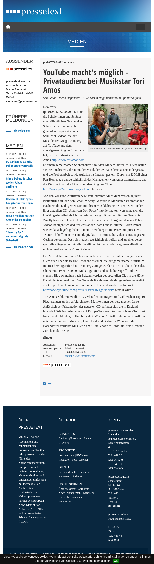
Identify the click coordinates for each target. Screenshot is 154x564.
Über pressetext (67, 488)
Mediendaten (74, 497)
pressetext (64, 472)
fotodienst (76, 476)
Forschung (76, 438)
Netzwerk (88, 492)
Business (64, 438)
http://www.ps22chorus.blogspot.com (67, 189)
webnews (64, 476)
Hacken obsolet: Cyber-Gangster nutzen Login (19, 201)
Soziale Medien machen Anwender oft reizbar (20, 218)
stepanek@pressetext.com (80, 355)
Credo (62, 497)
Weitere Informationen (96, 560)
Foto (74, 459)
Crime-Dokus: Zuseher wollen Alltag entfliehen (19, 182)
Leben (87, 438)
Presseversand (67, 455)
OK (116, 560)
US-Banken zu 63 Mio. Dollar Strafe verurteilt (19, 164)
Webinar (83, 459)
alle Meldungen (22, 130)
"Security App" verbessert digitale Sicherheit (17, 236)
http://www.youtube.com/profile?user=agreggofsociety (78, 290)
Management (74, 492)
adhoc (75, 472)
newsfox (85, 472)
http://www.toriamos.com (68, 160)
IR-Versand (82, 455)
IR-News (64, 442)
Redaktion (64, 459)
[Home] (8, 27)
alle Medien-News (23, 247)
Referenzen (65, 501)
